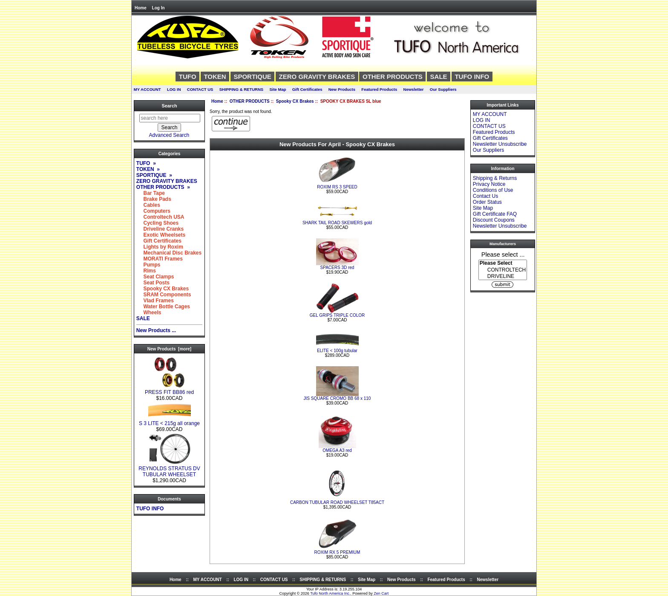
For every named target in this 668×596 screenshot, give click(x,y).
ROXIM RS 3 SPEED (337, 187)
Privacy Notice (489, 184)
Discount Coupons (494, 220)
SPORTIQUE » (154, 175)
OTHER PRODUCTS (250, 101)
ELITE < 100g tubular (337, 350)
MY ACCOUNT (147, 89)
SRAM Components (163, 295)
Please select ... (503, 254)
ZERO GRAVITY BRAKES (317, 76)
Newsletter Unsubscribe (500, 144)
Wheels (148, 312)
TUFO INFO (472, 76)
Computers (153, 211)
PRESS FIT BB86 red (169, 390)
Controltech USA (160, 217)
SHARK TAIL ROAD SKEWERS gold (337, 222)
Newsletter (413, 89)
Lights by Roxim (159, 247)
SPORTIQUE (252, 76)
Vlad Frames (155, 301)
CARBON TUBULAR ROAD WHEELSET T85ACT (337, 502)
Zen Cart (381, 593)
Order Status (487, 202)
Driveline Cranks (160, 229)
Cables (148, 205)
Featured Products (379, 89)
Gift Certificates (307, 89)
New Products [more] (169, 349)
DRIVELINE (503, 276)
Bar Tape (150, 193)
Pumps (148, 265)
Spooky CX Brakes (295, 101)
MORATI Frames (159, 259)
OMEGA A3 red (336, 450)
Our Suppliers (443, 89)
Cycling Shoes (157, 223)
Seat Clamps (155, 277)
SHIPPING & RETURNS (241, 89)
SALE (438, 76)
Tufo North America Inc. (330, 593)
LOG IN (174, 89)
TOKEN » (148, 169)
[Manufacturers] (502, 270)
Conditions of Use (493, 190)
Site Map (277, 89)
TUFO (187, 76)
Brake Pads (153, 199)
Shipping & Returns (495, 178)
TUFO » (146, 163)
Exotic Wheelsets (160, 235)
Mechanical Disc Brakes (169, 253)
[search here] (169, 118)
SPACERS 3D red (337, 267)
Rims (146, 271)
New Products (341, 89)
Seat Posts (153, 283)
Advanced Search (169, 135)
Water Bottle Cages (163, 307)
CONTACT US (200, 89)
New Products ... (156, 330)
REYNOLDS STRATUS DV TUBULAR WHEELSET (169, 469)
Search (169, 105)
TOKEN (215, 76)
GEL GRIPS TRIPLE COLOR (337, 315)
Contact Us (485, 196)
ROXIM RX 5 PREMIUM (337, 552)
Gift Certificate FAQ (495, 214)
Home (141, 8)
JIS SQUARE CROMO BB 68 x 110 (337, 398)
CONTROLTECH (503, 270)
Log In (158, 8)
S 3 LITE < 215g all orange (169, 421)
